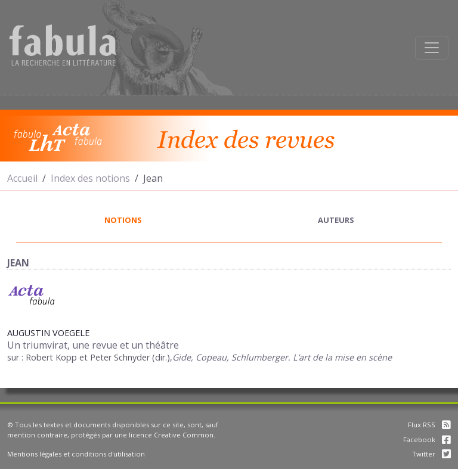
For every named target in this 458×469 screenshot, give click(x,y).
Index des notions (90, 178)
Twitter (431, 453)
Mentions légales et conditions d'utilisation (76, 453)
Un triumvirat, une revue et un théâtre (93, 345)
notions (123, 220)
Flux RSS (429, 424)
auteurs (336, 220)
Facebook (427, 439)
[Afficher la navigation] (431, 48)
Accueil (22, 178)
